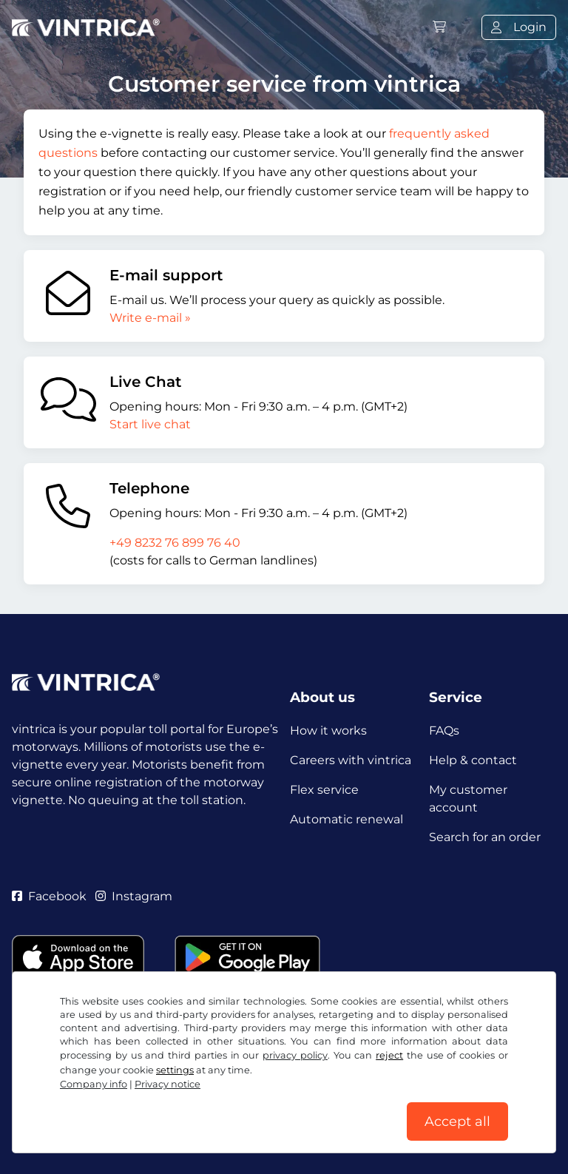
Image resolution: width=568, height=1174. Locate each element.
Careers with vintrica (350, 760)
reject (389, 1055)
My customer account (468, 798)
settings (175, 1070)
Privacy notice (167, 1084)
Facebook (49, 896)
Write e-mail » (150, 318)
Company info (93, 1084)
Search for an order (485, 837)
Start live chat (150, 424)
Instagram (133, 896)
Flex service (324, 790)
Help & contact (473, 760)
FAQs (444, 730)
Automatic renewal (346, 819)
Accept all (457, 1121)
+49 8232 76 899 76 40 (174, 543)
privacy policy (295, 1055)
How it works (328, 730)
